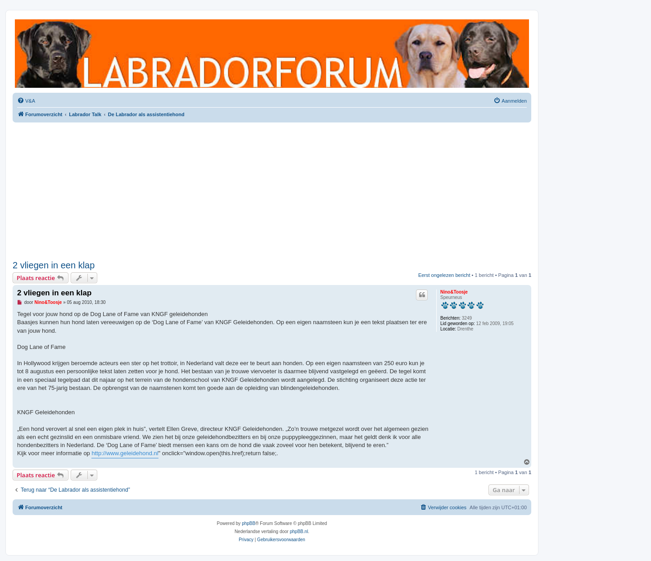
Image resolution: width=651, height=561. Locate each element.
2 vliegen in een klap (54, 265)
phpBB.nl (299, 531)
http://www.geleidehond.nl (124, 453)
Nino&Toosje (454, 292)
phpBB (248, 523)
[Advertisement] (272, 190)
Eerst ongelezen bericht (444, 275)
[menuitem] (26, 100)
